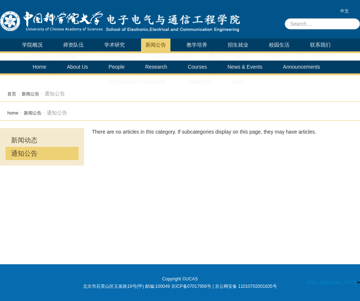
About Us (77, 67)
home (12, 113)
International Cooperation (137, 81)
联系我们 (320, 45)
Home (39, 67)
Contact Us (199, 81)
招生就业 (238, 45)
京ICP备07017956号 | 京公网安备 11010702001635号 (224, 286)
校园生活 (279, 45)
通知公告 (24, 153)
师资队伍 (73, 45)
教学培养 (197, 45)
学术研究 (114, 45)
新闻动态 (24, 140)
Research (156, 67)
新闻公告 (155, 45)
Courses (197, 67)
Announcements (301, 67)
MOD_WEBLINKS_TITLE (333, 282)
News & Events (244, 67)
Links (239, 81)
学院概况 (32, 45)
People (117, 67)
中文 (344, 11)
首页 (11, 94)
